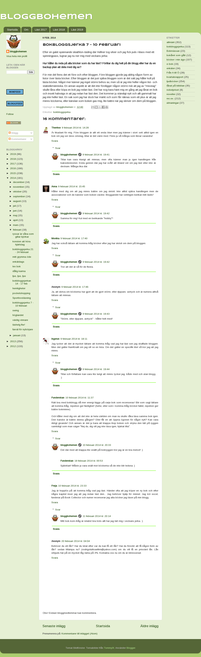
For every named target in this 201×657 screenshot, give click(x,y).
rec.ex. (170, 98)
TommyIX (109, 648)
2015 (13, 173)
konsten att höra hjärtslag (21, 243)
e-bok (170, 64)
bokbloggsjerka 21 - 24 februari (22, 250)
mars (16, 225)
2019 (13, 154)
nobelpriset (173, 89)
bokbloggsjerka (61, 112)
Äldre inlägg (149, 626)
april (15, 220)
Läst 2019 (77, 29)
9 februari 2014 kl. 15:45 (71, 186)
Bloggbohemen (46, 17)
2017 (13, 163)
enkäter (171, 68)
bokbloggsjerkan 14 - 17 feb (21, 282)
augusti (17, 201)
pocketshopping (21, 293)
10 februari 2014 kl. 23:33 (72, 485)
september (19, 196)
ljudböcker (172, 81)
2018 (13, 159)
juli (15, 205)
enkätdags (18, 261)
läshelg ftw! (18, 324)
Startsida (12, 29)
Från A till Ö (173, 72)
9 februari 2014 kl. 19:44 (96, 369)
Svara (54, 141)
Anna (54, 186)
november (19, 186)
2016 (13, 168)
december (19, 182)
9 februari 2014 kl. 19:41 (96, 154)
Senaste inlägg (54, 626)
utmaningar (173, 103)
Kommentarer (17, 139)
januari (17, 335)
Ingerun (55, 338)
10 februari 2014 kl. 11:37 (79, 397)
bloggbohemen (68, 154)
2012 (13, 346)
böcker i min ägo (176, 59)
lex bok (16, 266)
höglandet (18, 315)
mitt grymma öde (21, 256)
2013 (13, 341)
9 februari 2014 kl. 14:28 (75, 127)
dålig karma (19, 271)
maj (15, 215)
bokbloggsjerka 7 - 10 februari (23, 304)
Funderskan (57, 397)
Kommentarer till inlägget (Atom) (79, 633)
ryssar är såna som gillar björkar (23, 235)
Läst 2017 (41, 29)
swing (15, 310)
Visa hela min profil (16, 56)
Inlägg (13, 133)
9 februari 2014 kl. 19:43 (96, 313)
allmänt (171, 42)
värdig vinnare (20, 320)
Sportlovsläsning (21, 298)
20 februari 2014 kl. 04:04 (75, 541)
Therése (56, 127)
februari (17, 229)
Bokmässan (173, 51)
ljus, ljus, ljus (19, 276)
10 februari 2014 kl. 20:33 (97, 445)
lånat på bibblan (176, 85)
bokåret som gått (176, 55)
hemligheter (18, 288)
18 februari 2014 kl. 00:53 (88, 460)
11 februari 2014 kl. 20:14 (97, 516)
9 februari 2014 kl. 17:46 (74, 287)
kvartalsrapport (175, 77)
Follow (10, 114)
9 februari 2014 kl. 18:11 (73, 338)
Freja (54, 485)
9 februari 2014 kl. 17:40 (73, 238)
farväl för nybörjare (22, 329)
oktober (17, 191)
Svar (57, 148)
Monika (55, 238)
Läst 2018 (59, 29)
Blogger (131, 648)
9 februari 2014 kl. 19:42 (96, 213)
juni (15, 210)
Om (26, 29)
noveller (171, 94)
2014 (13, 178)
